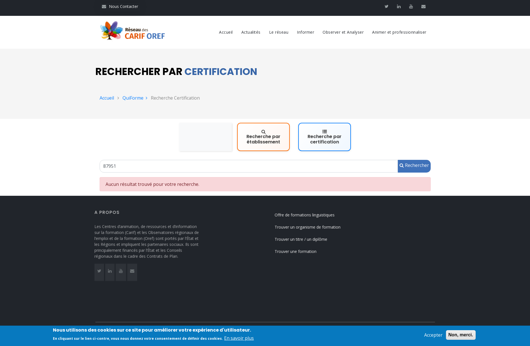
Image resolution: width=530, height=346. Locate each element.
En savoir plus (239, 339)
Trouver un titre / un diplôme (304, 239)
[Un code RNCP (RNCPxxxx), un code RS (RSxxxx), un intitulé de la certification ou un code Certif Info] (249, 166)
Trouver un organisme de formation (311, 227)
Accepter (433, 336)
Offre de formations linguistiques (308, 215)
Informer (305, 32)
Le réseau (279, 32)
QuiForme (135, 98)
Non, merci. (461, 336)
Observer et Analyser (343, 32)
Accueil (226, 32)
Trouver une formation (299, 251)
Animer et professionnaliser (399, 32)
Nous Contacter (120, 6)
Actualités (251, 32)
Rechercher (414, 165)
